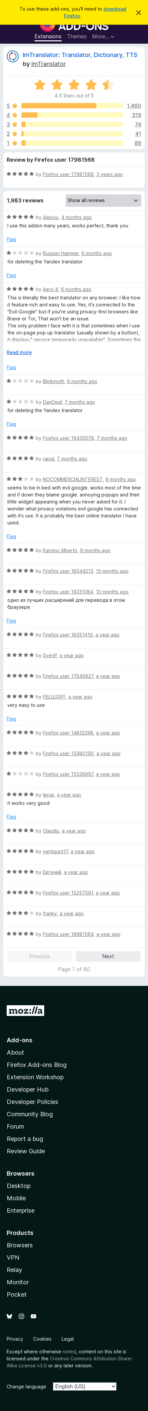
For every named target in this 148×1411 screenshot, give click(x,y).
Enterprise (20, 1210)
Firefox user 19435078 (68, 438)
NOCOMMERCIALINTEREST (73, 479)
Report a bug (25, 1138)
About (15, 1052)
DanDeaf (52, 402)
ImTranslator (48, 63)
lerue (48, 795)
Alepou (51, 217)
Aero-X (50, 289)
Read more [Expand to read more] (19, 352)
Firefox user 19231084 (68, 591)
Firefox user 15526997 (68, 774)
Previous (39, 956)
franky (50, 913)
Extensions (48, 36)
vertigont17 (55, 851)
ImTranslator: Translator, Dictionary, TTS (80, 54)
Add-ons (19, 1040)
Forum (15, 1126)
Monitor (18, 1282)
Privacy (15, 1339)
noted (69, 1351)
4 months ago (76, 217)
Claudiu (51, 831)
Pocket (17, 1294)
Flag (11, 239)
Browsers (20, 1245)
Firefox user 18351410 (68, 634)
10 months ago (112, 571)
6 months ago (96, 253)
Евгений (52, 872)
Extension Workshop (35, 1077)
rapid (48, 458)
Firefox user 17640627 (68, 676)
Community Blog (30, 1114)
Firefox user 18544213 (68, 571)
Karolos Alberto (60, 550)
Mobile (16, 1198)
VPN (13, 1257)
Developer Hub (28, 1089)
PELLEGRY (54, 696)
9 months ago (120, 479)
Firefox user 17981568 (68, 174)
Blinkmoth (53, 381)
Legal (68, 1339)
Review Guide (26, 1151)
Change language (26, 1386)
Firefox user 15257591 (68, 893)
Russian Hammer (61, 253)
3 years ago (109, 174)
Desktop (18, 1185)
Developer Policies (32, 1101)
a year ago (107, 634)
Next (108, 956)
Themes (77, 36)
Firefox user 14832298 (68, 733)
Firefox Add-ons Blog (37, 1064)
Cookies (42, 1339)
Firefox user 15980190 (68, 753)
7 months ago (80, 402)
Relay (14, 1269)
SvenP (50, 655)
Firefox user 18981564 (68, 934)
